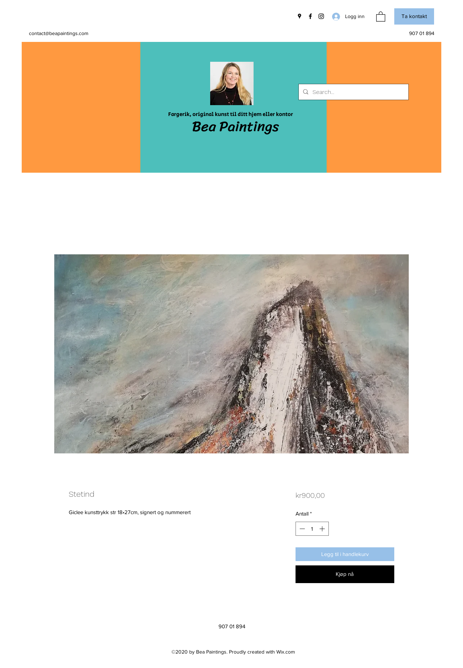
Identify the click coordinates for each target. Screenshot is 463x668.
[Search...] (353, 92)
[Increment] (323, 528)
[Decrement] (301, 528)
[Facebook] (310, 16)
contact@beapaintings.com (58, 33)
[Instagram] (321, 16)
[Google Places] (299, 16)
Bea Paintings (235, 126)
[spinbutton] (312, 528)
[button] (380, 16)
